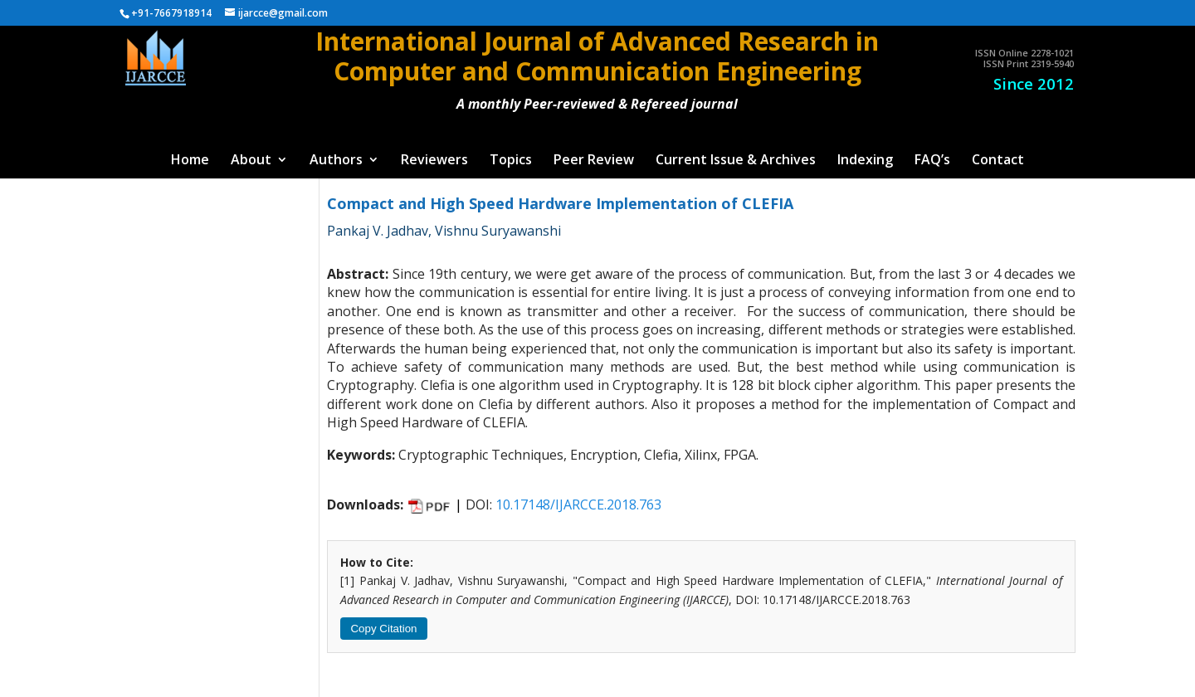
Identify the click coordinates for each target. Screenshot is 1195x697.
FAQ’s (932, 161)
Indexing (865, 161)
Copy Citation (383, 628)
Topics (511, 161)
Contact (998, 161)
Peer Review (594, 161)
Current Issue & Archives (736, 161)
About (251, 161)
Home (190, 161)
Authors (336, 161)
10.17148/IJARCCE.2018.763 (578, 504)
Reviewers (434, 161)
